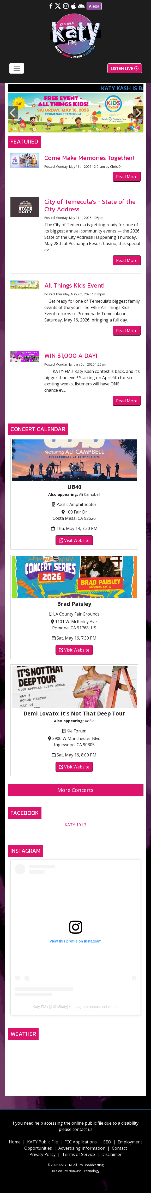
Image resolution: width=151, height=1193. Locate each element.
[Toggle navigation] (16, 68)
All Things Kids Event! (74, 285)
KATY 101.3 (75, 825)
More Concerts (75, 790)
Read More (126, 177)
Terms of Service (78, 1154)
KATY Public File (42, 1142)
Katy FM (39, 1007)
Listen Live (124, 68)
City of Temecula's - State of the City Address (90, 205)
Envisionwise (72, 1171)
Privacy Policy (42, 1154)
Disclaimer (111, 1154)
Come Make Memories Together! (89, 157)
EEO (107, 1142)
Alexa (94, 6)
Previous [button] (13, 112)
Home (15, 1142)
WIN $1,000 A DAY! (70, 355)
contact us (83, 1129)
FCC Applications (80, 1142)
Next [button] (138, 112)
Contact (119, 1148)
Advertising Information (81, 1148)
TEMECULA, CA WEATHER (75, 1062)
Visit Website (74, 540)
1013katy (59, 1007)
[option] (75, 112)
